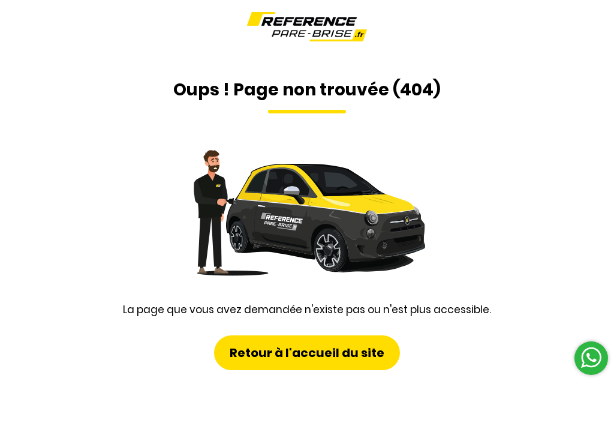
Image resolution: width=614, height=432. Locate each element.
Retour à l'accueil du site (307, 352)
